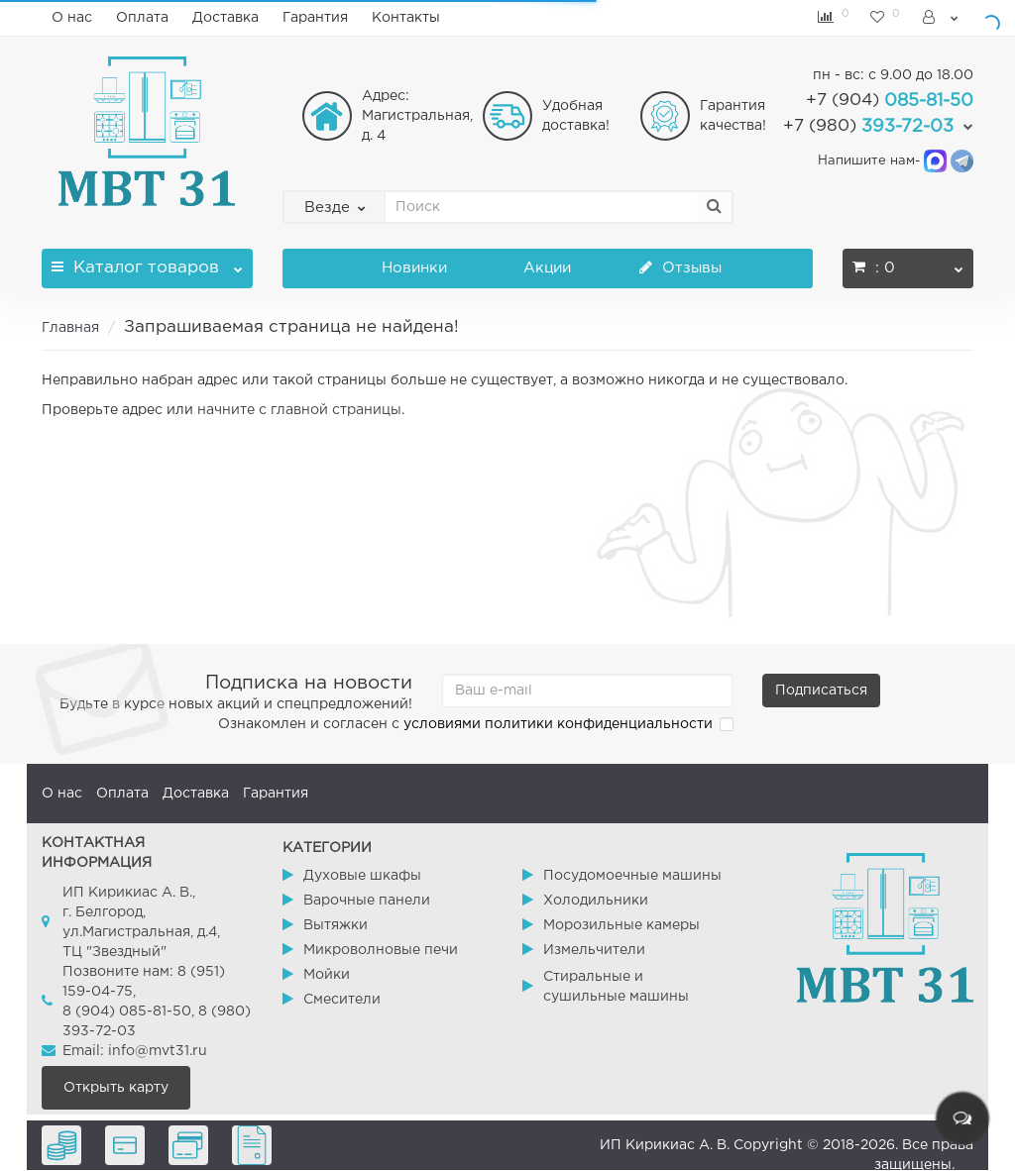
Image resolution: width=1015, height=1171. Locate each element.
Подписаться (821, 690)
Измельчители (594, 950)
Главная (70, 328)
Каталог (147, 262)
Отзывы (680, 268)
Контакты (406, 18)
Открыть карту (116, 1088)
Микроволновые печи (380, 950)
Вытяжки (335, 925)
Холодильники (595, 900)
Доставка (225, 18)
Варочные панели (366, 900)
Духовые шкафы (362, 876)
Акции (547, 268)
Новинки (414, 268)
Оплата (142, 18)
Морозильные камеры (621, 925)
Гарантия (315, 18)
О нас (72, 18)
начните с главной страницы (299, 410)
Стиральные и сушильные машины (616, 987)
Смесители (342, 1000)
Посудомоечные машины (632, 876)
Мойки (326, 975)
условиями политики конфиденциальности (558, 724)
